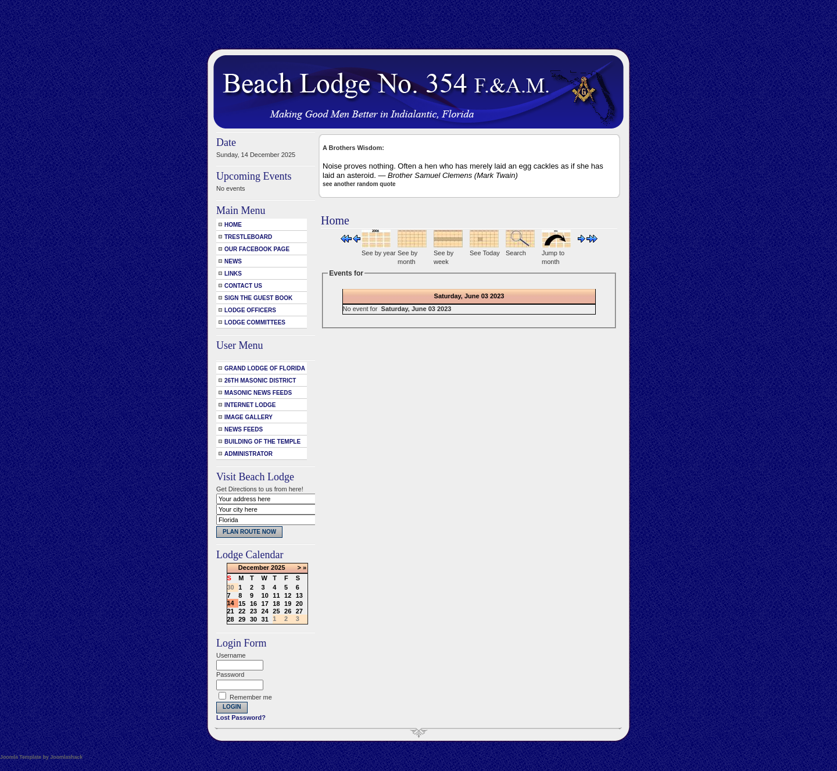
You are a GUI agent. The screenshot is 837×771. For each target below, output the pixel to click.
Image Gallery (248, 417)
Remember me (251, 697)
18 (276, 603)
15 (241, 603)
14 (230, 602)
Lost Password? (241, 717)
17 (265, 603)
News (233, 261)
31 (265, 619)
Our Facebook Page (256, 249)
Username (231, 655)
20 (299, 603)
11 (276, 595)
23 (253, 611)
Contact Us (243, 286)
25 (276, 611)
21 (230, 611)
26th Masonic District (260, 380)
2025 (278, 567)
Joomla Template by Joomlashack (41, 757)
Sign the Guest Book (258, 298)
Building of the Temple (262, 441)
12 (287, 595)
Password (230, 674)
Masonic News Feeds (258, 393)
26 (287, 611)
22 (241, 611)
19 (287, 603)
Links (233, 273)
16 (253, 603)
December (253, 567)
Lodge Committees (254, 322)
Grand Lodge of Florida (264, 368)
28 (230, 619)
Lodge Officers (250, 310)
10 (265, 595)
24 (265, 611)
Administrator (248, 454)
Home (233, 225)
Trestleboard (248, 237)
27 (299, 611)
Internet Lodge (250, 405)
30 (253, 619)
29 (241, 619)
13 (299, 595)
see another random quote (359, 184)
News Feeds (243, 429)
